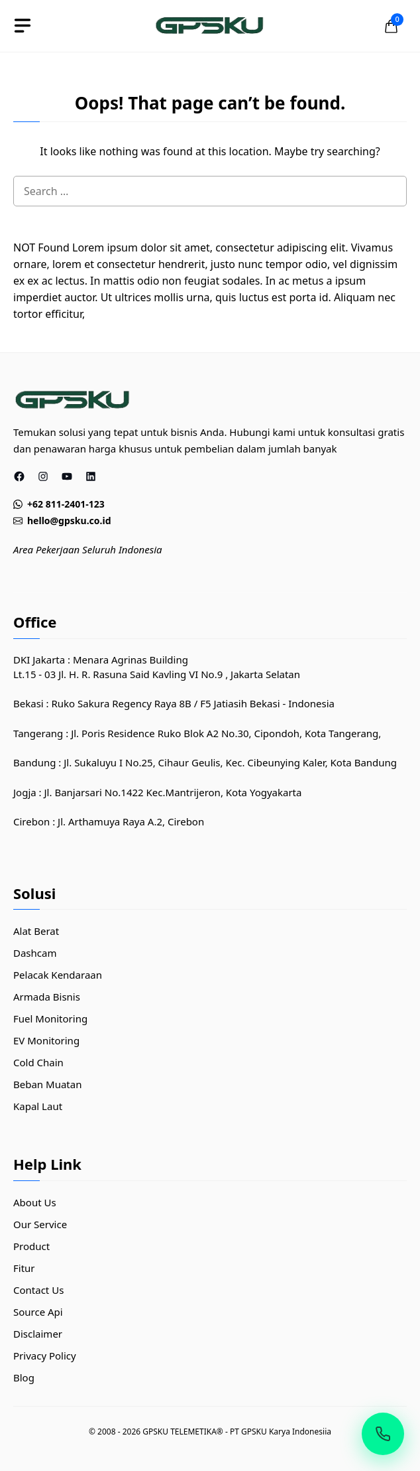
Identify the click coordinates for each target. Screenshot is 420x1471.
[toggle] (22, 26)
